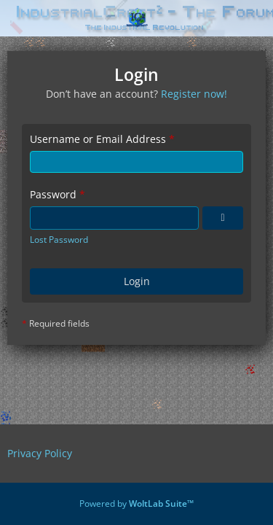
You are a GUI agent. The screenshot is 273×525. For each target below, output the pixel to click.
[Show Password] (222, 218)
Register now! (194, 94)
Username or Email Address (98, 139)
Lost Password (59, 239)
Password (53, 194)
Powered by (136, 503)
